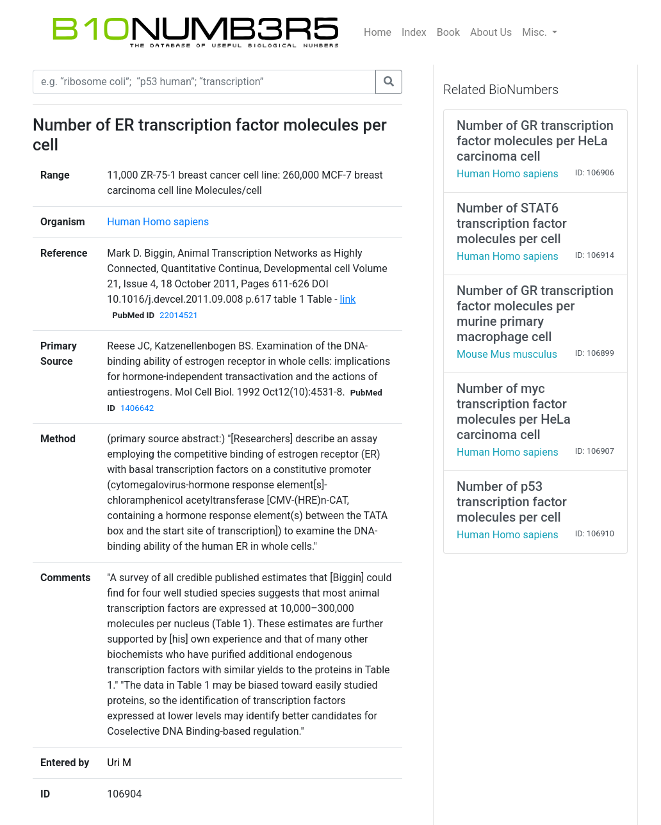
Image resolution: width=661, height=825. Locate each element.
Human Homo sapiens (158, 222)
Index (414, 32)
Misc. (536, 32)
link (348, 299)
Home (377, 32)
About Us (491, 32)
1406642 (137, 408)
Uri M (119, 763)
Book (448, 32)
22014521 (178, 315)
